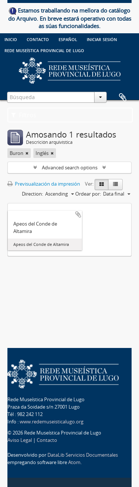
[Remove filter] (27, 153)
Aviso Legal (19, 440)
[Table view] (115, 184)
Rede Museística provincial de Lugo (44, 50)
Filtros (23, 115)
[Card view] (102, 184)
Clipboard (122, 97)
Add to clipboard (78, 214)
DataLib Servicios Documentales (82, 455)
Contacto (38, 39)
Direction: (32, 193)
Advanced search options (70, 167)
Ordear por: (88, 193)
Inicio (10, 39)
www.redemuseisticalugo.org (51, 421)
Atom (74, 462)
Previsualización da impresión (43, 183)
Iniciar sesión (102, 39)
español (68, 39)
